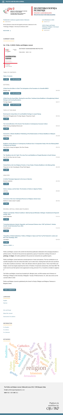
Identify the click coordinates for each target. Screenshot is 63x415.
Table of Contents (7, 76)
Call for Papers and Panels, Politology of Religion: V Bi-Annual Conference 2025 (50, 27)
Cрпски (5, 303)
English (5, 300)
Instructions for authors (9, 316)
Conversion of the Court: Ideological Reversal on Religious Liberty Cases (22, 198)
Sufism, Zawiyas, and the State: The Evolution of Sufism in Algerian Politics (22, 189)
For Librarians (6, 332)
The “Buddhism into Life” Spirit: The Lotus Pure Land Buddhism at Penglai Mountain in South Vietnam (29, 155)
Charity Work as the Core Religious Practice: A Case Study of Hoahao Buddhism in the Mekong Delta (29, 165)
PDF (6, 79)
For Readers (6, 327)
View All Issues (7, 245)
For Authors (6, 329)
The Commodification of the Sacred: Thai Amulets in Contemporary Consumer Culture (25, 124)
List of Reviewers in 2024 (48, 20)
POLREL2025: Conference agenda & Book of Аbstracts (16, 20)
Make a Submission (9, 289)
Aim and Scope (7, 310)
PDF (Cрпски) (16, 79)
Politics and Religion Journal (15, 1)
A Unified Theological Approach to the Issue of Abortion (17, 179)
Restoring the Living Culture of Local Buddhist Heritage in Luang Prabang (22, 114)
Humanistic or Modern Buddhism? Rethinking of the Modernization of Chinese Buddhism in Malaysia (29, 133)
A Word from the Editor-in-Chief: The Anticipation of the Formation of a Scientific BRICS (25, 88)
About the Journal (7, 313)
